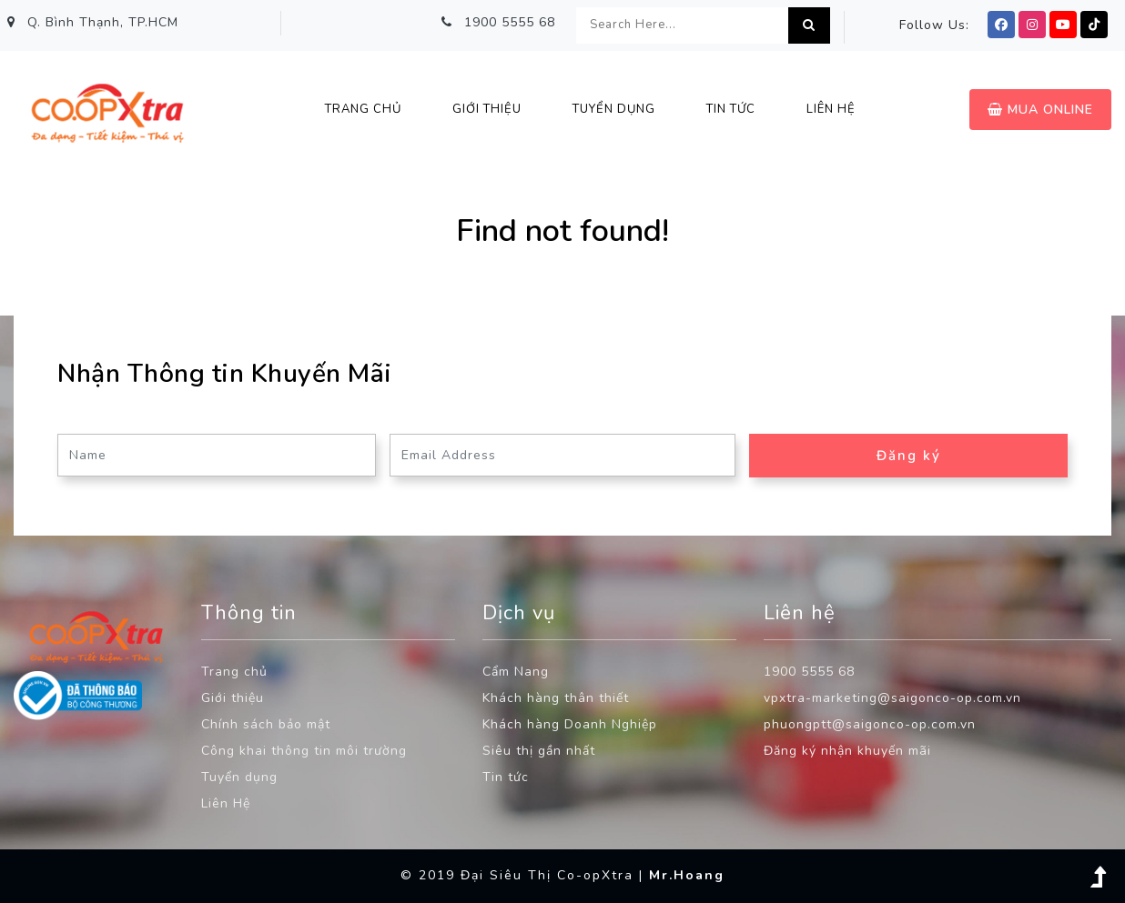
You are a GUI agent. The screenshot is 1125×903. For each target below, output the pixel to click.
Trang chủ (363, 109)
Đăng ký (909, 455)
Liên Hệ (225, 803)
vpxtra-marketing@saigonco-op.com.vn (892, 698)
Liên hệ (831, 109)
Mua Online (1040, 109)
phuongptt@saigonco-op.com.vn (870, 724)
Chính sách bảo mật (265, 724)
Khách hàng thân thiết (555, 698)
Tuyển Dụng (614, 109)
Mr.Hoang (687, 875)
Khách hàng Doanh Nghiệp (569, 724)
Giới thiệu (487, 109)
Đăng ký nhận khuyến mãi (847, 750)
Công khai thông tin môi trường (304, 750)
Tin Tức (730, 109)
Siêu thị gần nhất (538, 750)
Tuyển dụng (239, 777)
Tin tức (505, 777)
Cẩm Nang (515, 671)
